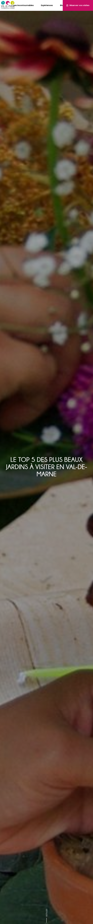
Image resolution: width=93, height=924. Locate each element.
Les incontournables (24, 5)
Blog (62, 5)
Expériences (47, 5)
